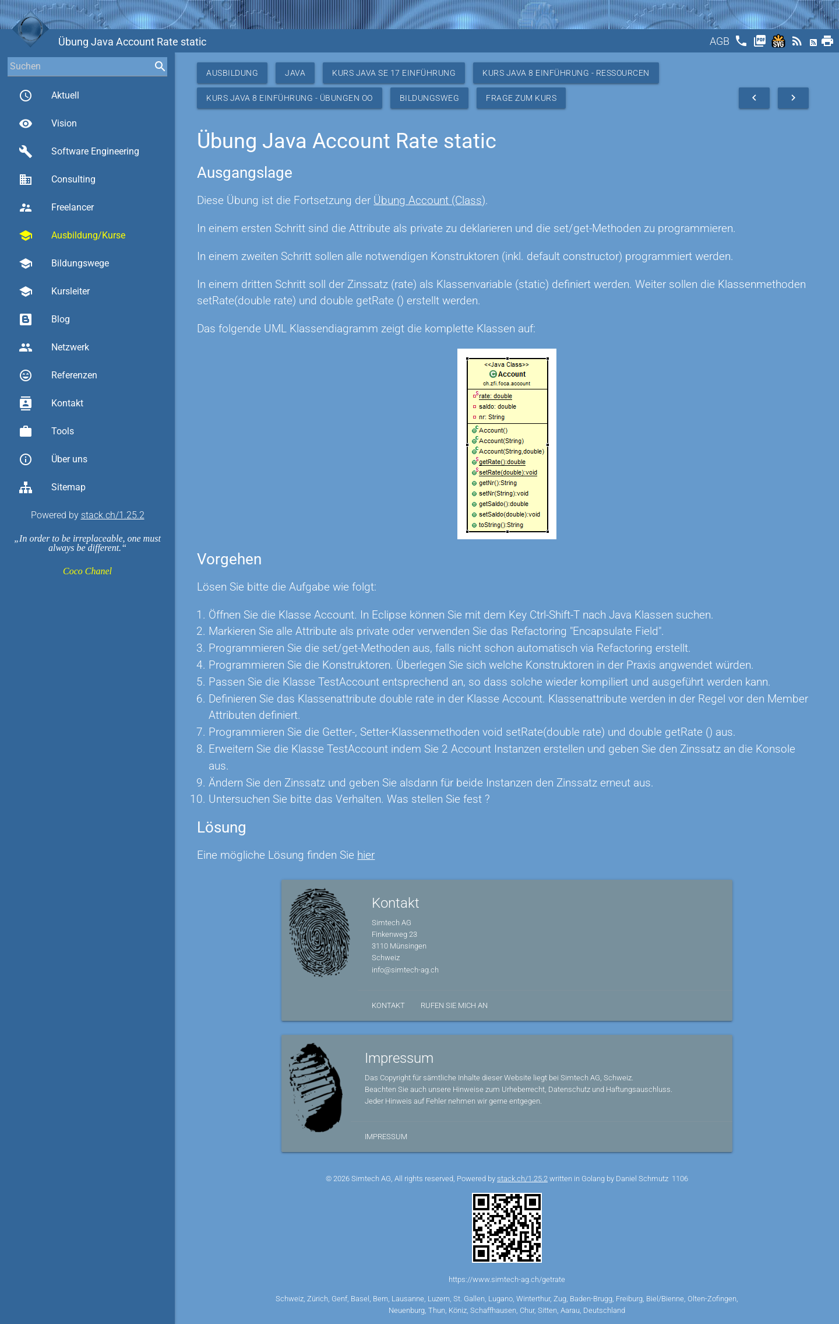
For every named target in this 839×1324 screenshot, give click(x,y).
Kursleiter (54, 291)
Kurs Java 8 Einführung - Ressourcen (566, 73)
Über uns (53, 459)
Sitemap (52, 487)
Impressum (386, 1136)
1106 (680, 1178)
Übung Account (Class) (429, 200)
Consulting (57, 180)
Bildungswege (64, 264)
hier (366, 855)
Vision (48, 124)
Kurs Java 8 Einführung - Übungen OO (289, 98)
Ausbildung (232, 73)
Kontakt (51, 403)
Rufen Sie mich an (454, 1005)
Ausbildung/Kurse (72, 236)
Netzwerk (54, 347)
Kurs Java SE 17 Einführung (394, 73)
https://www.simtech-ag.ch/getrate (507, 1279)
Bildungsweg (430, 98)
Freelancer (56, 208)
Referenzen (58, 375)
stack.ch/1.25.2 (112, 515)
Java (295, 73)
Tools (46, 431)
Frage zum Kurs (521, 98)
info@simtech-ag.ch (405, 969)
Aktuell (49, 96)
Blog (44, 319)
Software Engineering (79, 152)
